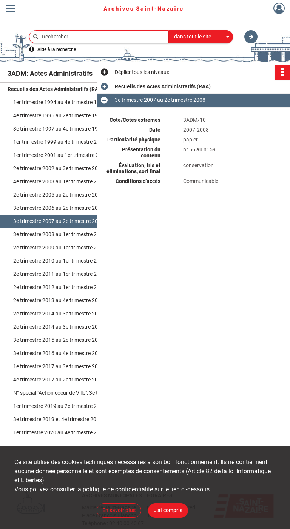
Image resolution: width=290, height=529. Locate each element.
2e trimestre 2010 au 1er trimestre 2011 (59, 261)
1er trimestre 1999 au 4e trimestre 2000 (59, 142)
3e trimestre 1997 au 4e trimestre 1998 (58, 129)
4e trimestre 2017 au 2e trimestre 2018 (58, 380)
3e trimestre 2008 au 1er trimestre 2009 (59, 234)
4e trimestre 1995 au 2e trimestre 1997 (58, 115)
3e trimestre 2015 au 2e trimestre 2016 (58, 340)
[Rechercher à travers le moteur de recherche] (103, 37)
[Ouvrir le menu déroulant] (10, 9)
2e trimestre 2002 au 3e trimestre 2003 (58, 168)
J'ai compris (168, 510)
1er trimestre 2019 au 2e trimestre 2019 (59, 406)
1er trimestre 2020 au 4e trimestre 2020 (59, 432)
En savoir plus (119, 510)
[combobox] (201, 37)
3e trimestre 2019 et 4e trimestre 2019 (57, 419)
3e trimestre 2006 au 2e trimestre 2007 (58, 208)
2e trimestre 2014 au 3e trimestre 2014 (58, 314)
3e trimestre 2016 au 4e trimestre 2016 (58, 353)
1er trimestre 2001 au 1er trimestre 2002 (60, 155)
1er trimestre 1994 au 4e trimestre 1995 (59, 102)
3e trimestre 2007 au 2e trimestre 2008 (58, 221)
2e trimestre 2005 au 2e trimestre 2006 (58, 195)
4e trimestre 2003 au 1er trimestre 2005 (59, 181)
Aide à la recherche (56, 49)
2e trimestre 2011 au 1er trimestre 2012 (59, 274)
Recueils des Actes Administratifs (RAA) (55, 89)
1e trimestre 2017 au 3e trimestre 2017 (58, 366)
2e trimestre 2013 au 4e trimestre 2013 (58, 300)
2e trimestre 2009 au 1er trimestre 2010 (59, 248)
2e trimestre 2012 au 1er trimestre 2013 (59, 287)
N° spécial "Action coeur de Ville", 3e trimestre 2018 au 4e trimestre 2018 (88, 393)
